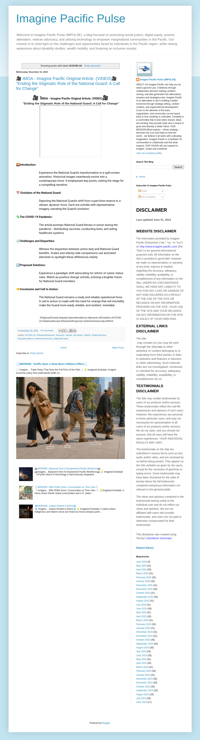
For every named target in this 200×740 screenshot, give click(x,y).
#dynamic (60, 335)
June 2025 (141, 608)
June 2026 (141, 561)
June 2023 (141, 702)
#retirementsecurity (43, 338)
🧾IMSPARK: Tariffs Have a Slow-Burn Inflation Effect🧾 (51, 364)
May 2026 (141, 565)
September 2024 (144, 643)
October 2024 (143, 639)
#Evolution (78, 335)
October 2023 (143, 686)
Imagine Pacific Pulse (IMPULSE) (158, 79)
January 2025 (143, 628)
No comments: (48, 330)
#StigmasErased (60, 338)
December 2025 (144, 585)
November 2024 (144, 636)
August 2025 (142, 600)
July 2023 (141, 698)
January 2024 (143, 675)
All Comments (146, 197)
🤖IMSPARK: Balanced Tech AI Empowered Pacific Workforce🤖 (67, 468)
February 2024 (143, 671)
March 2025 (142, 620)
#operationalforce (26, 338)
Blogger (106, 723)
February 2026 (143, 577)
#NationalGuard (99, 335)
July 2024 (141, 651)
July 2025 (141, 604)
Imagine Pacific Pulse (71, 18)
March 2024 (142, 667)
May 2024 (141, 659)
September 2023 (144, 690)
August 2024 (142, 647)
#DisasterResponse (46, 335)
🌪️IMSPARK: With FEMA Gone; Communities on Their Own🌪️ (66, 487)
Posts (142, 191)
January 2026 (143, 581)
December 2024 (144, 632)
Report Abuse (145, 547)
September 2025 (144, 597)
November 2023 (144, 682)
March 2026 (142, 573)
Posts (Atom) (36, 353)
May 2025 (141, 612)
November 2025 (144, 589)
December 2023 (144, 678)
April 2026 (141, 569)
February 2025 (143, 624)
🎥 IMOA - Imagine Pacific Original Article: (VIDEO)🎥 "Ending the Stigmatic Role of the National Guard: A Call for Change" (68, 83)
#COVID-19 (30, 335)
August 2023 (142, 694)
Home (63, 347)
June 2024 (141, 655)
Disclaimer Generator (159, 538)
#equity (69, 335)
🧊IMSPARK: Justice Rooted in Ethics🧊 (55, 506)
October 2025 (143, 593)
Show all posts (92, 65)
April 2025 (141, 616)
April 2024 (141, 663)
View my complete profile (149, 153)
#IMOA (87, 335)
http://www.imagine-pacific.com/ (158, 246)
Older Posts (118, 347)
